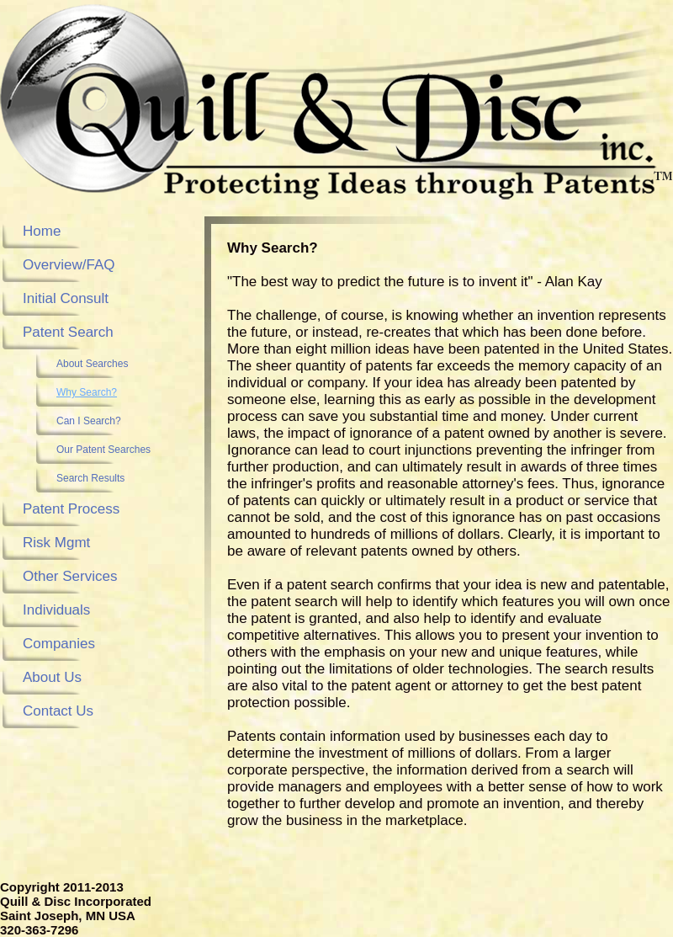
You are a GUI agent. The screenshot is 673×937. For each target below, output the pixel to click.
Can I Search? (88, 421)
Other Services (70, 576)
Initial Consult (66, 298)
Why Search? (86, 392)
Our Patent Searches (103, 449)
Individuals (56, 610)
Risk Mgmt (56, 543)
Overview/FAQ (69, 265)
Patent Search (68, 332)
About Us (52, 677)
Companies (59, 644)
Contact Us (58, 711)
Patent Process (71, 509)
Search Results (90, 478)
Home (42, 231)
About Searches (92, 364)
